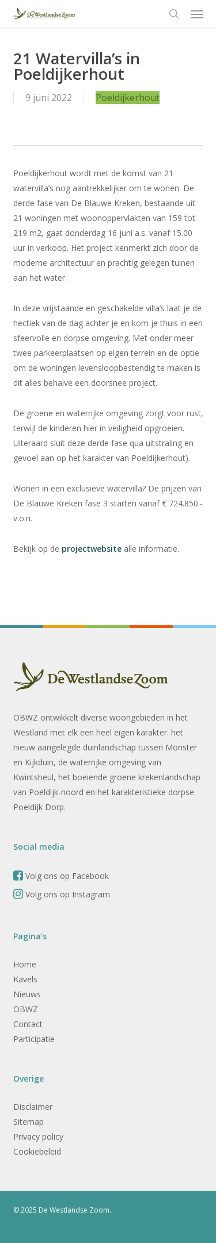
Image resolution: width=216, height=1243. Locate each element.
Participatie (34, 1038)
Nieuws (27, 994)
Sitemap (28, 1121)
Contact (28, 1024)
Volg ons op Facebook (61, 875)
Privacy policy (38, 1136)
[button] (197, 14)
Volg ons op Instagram (61, 894)
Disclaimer (32, 1106)
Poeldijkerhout (128, 97)
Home (24, 964)
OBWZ (25, 1009)
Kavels (25, 979)
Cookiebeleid (37, 1151)
